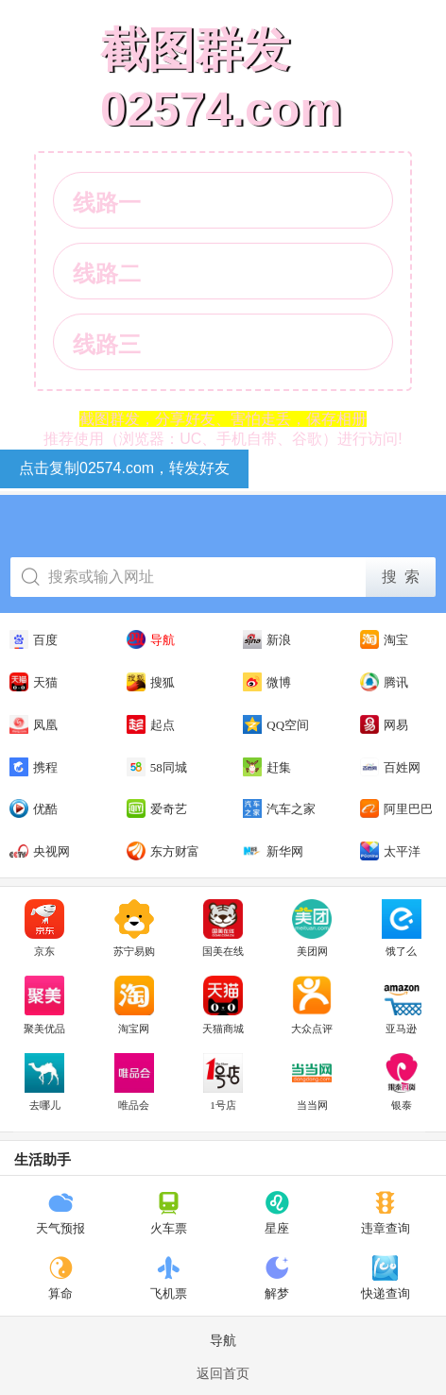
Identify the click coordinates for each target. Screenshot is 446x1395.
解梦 (277, 1278)
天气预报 (60, 1212)
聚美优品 (44, 1005)
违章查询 (385, 1212)
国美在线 (223, 928)
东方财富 (163, 851)
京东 (44, 928)
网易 (384, 724)
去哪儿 (44, 1082)
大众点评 (312, 1005)
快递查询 (385, 1278)
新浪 (267, 639)
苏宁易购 (134, 928)
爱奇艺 (157, 808)
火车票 (168, 1212)
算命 (61, 1278)
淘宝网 (134, 1005)
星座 (277, 1212)
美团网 (312, 928)
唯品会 (134, 1082)
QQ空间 (276, 724)
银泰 (401, 1082)
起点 (151, 724)
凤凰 (33, 724)
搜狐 (151, 681)
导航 (151, 639)
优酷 (33, 808)
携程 (33, 766)
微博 (267, 681)
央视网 (39, 851)
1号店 (223, 1082)
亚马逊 (401, 1005)
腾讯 (384, 681)
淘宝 (384, 639)
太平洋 (390, 851)
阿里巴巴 (396, 808)
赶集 (267, 766)
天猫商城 (223, 1005)
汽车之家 (279, 808)
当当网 (312, 1082)
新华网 (273, 851)
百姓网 (390, 766)
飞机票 (168, 1278)
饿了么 (401, 928)
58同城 (157, 766)
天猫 (33, 681)
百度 (33, 639)
